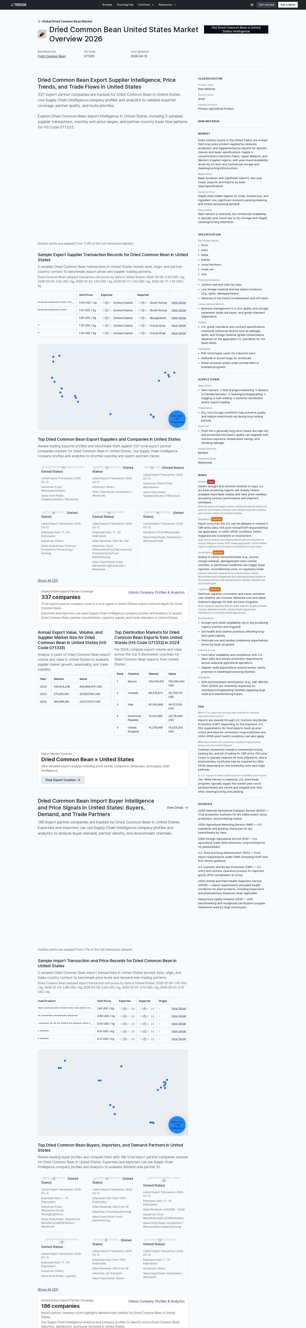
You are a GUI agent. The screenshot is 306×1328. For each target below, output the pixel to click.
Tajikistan (147, 1209)
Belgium (217, 1179)
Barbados (158, 1192)
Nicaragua (57, 1183)
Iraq (248, 1196)
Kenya (58, 1179)
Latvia (201, 1201)
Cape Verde (96, 1196)
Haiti (151, 1188)
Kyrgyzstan (135, 1183)
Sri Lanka (133, 1201)
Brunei (245, 1192)
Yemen (103, 1188)
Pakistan (236, 1170)
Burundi (220, 1192)
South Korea (170, 1183)
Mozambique (127, 1188)
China (121, 1170)
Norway (117, 1205)
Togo (122, 1209)
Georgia (171, 1188)
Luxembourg (187, 1201)
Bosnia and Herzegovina (133, 1192)
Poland (141, 1175)
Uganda (237, 1175)
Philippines (128, 1179)
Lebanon (120, 1201)
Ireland (239, 1196)
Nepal (128, 1205)
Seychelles (198, 1205)
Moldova (213, 1201)
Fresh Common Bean (52, 56)
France (202, 1175)
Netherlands (70, 1175)
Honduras (77, 1188)
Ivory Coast (79, 1196)
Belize (160, 1188)
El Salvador (257, 1183)
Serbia (142, 1188)
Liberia (145, 1201)
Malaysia (100, 1175)
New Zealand (143, 1205)
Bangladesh (175, 1192)
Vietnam (182, 1179)
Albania (61, 1192)
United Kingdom (191, 1170)
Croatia (228, 1196)
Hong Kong (213, 1196)
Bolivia (213, 1175)
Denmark (124, 1196)
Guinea (187, 1196)
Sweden (223, 1205)
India (88, 1170)
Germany (72, 1183)
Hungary (43, 1188)
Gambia (176, 1196)
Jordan (55, 1201)
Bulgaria (43, 1183)
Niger (113, 1188)
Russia (208, 1170)
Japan (115, 1179)
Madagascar (198, 1188)
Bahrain (208, 1192)
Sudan (211, 1205)
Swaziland (110, 1209)
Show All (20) (48, 400)
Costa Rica (221, 1170)
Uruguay (91, 1188)
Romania (63, 1188)
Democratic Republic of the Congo (172, 1175)
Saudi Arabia (216, 1188)
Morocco (84, 1179)
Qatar (185, 1205)
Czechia (232, 1188)
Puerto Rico (171, 1205)
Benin (256, 1188)
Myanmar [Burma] (114, 1183)
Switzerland (61, 1196)
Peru (192, 1179)
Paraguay (203, 1179)
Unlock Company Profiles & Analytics (156, 411)
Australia (110, 1170)
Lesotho (157, 1201)
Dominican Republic (121, 1175)
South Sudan (59, 1209)
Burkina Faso (193, 1192)
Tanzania (70, 1179)
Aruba (95, 1192)
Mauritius (78, 1205)
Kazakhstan (96, 1201)
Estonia (136, 1196)
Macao (56, 1205)
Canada (139, 1170)
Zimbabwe (62, 1214)
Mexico (98, 1170)
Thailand (134, 1209)
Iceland (257, 1196)
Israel (196, 1183)
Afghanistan (46, 1192)
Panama (95, 1183)
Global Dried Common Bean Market (65, 21)
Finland (148, 1196)
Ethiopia (173, 1170)
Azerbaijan (108, 1192)
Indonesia (53, 1175)
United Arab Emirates (151, 1179)
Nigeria (260, 1170)
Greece (255, 1179)
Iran (53, 1188)
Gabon (164, 1196)
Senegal (186, 1183)
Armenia (72, 1192)
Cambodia (69, 1201)
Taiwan (222, 1209)
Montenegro (229, 1201)
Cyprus (111, 1196)
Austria (84, 1192)
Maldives (92, 1205)
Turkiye (152, 1170)
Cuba (233, 1183)
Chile (171, 1179)
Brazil (162, 1170)
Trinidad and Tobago (201, 1209)
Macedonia (247, 1201)
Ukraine (249, 1170)
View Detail (178, 203)
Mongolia (44, 1205)
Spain (41, 1175)
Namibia (105, 1205)
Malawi (229, 1179)
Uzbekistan (152, 1183)
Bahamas (257, 1192)
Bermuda (233, 1192)
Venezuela (209, 1183)
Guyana (199, 1196)
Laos (109, 1201)
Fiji (156, 1196)
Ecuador (250, 1175)
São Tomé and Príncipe (86, 1209)
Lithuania (171, 1201)
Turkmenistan (165, 1209)
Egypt (84, 1183)
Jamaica (43, 1201)
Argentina (242, 1179)
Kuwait (81, 1201)
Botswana (44, 1196)
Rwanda (245, 1188)
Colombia (86, 1175)
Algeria (243, 1183)
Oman (158, 1205)
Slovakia (43, 1209)
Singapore (237, 1205)
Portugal (225, 1175)
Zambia (223, 1183)
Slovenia (252, 1205)
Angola (183, 1188)
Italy (130, 1170)
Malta (66, 1205)
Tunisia (180, 1209)
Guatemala (45, 1179)
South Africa (100, 1179)
